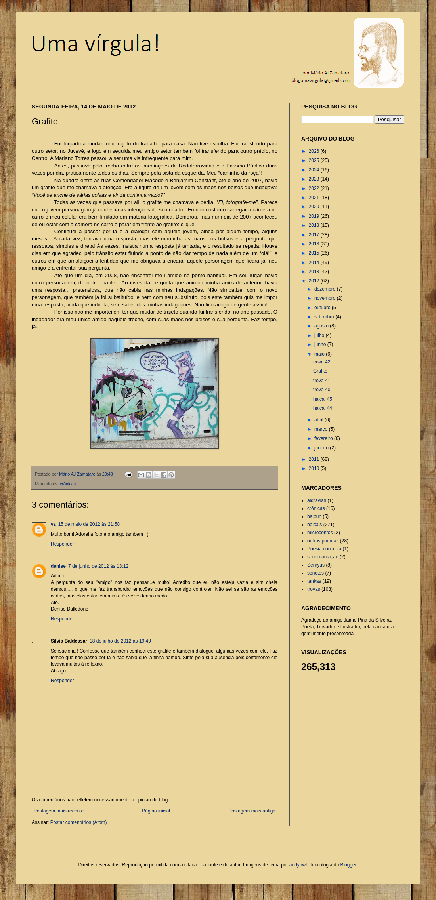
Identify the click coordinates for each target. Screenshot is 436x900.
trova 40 (321, 389)
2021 (315, 197)
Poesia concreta (324, 549)
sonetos (315, 573)
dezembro (325, 289)
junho (320, 344)
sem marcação (322, 556)
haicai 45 (322, 399)
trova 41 (321, 380)
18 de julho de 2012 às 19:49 (120, 641)
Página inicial (156, 811)
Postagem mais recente (59, 811)
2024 (315, 170)
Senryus (316, 565)
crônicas (68, 483)
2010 (315, 468)
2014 (315, 262)
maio (320, 354)
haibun (314, 516)
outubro (323, 307)
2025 (315, 160)
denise (58, 566)
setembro (324, 317)
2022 (315, 188)
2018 (315, 225)
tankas (314, 581)
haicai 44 (322, 408)
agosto (322, 326)
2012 (315, 281)
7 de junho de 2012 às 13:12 (98, 566)
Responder (62, 544)
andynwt (298, 865)
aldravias (316, 500)
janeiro (322, 448)
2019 (315, 216)
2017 (315, 235)
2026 (315, 151)
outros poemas (322, 541)
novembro (325, 298)
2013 (315, 271)
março (321, 429)
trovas (313, 589)
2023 (315, 179)
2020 (315, 206)
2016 (315, 244)
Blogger (348, 865)
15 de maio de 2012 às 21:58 (89, 524)
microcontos (320, 532)
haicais (314, 524)
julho (320, 335)
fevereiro (324, 438)
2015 (315, 253)
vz (53, 524)
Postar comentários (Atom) (78, 822)
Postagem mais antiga (251, 811)
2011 (315, 459)
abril (319, 419)
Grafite (320, 371)
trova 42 (321, 362)
